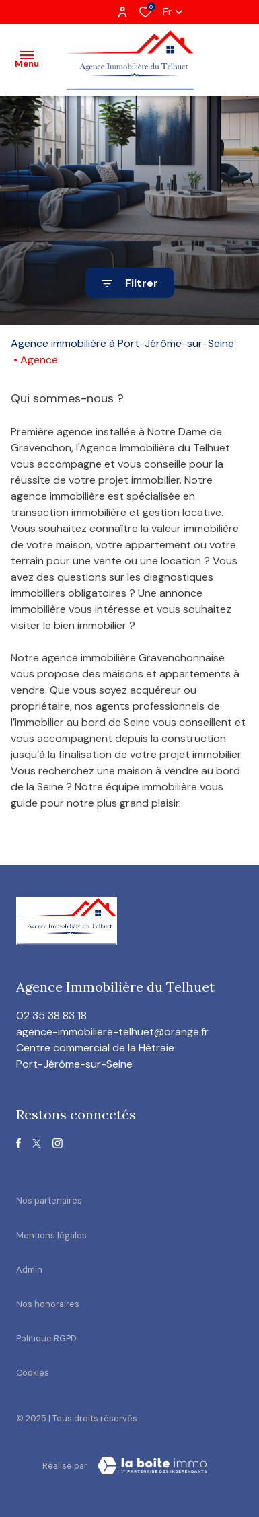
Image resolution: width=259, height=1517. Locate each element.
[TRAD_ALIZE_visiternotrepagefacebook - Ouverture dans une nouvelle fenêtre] (18, 1143)
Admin (29, 1269)
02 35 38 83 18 (51, 1015)
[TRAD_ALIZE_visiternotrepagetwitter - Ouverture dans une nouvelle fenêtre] (37, 1143)
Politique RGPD (46, 1338)
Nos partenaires (49, 1200)
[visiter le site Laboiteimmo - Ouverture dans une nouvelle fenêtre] (152, 1466)
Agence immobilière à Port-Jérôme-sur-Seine (122, 343)
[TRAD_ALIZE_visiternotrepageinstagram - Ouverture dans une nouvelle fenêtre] (57, 1143)
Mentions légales (51, 1235)
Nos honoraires (47, 1304)
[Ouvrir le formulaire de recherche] (129, 283)
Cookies (32, 1372)
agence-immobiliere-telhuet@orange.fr (112, 1032)
